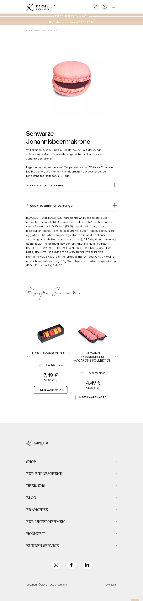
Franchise (37, 510)
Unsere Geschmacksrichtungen (42, 29)
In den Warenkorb (50, 389)
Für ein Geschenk (44, 474)
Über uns (35, 486)
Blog (31, 498)
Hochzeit (35, 534)
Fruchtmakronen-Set (50, 353)
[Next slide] (116, 356)
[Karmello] (37, 443)
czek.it (113, 584)
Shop (31, 462)
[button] (71, 462)
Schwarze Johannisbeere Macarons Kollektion (92, 356)
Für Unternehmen (45, 522)
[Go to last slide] (27, 356)
